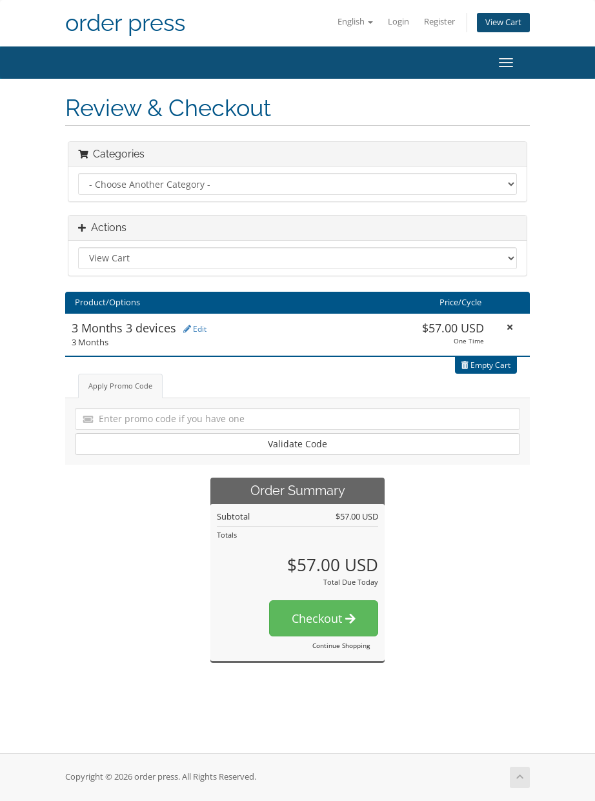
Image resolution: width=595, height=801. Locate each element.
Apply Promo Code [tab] (120, 385)
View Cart (503, 22)
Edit (195, 328)
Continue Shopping (341, 645)
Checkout (324, 618)
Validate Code (297, 444)
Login (398, 21)
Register (439, 21)
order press (125, 23)
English (355, 21)
